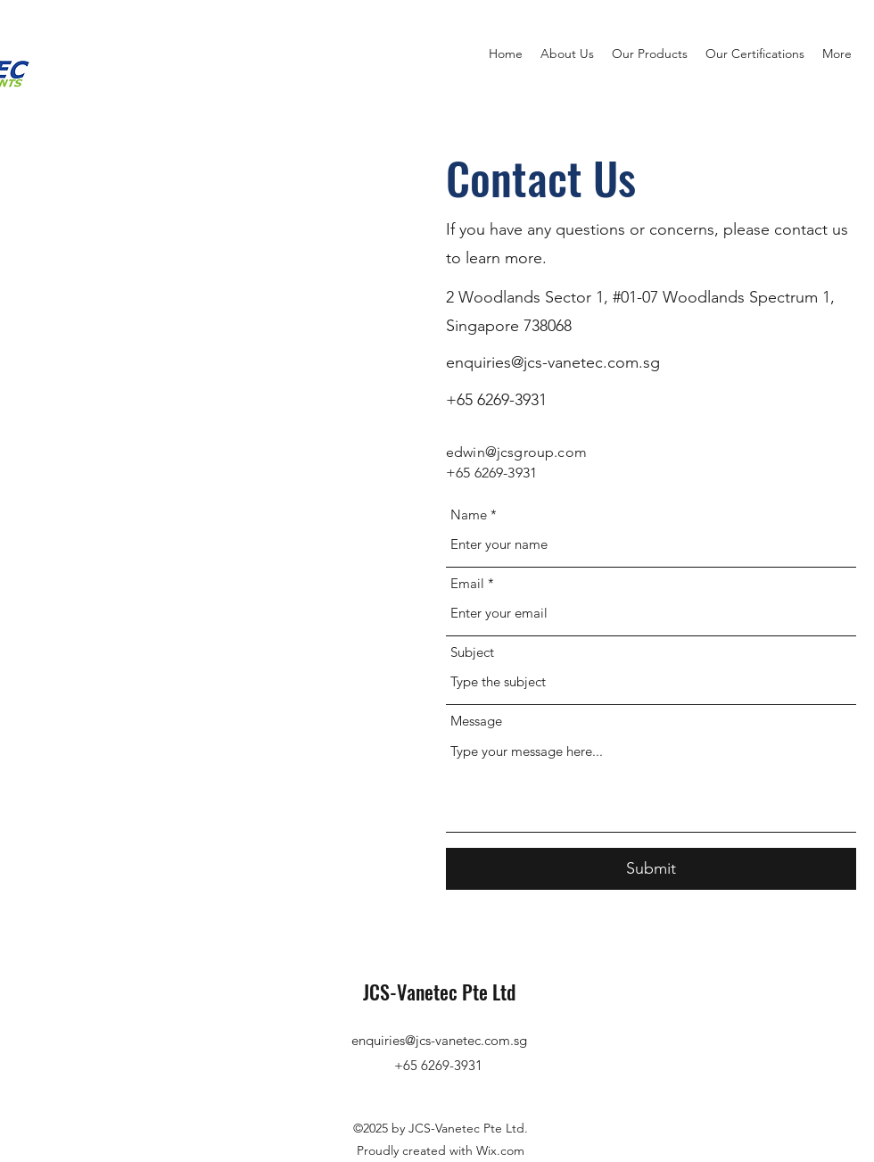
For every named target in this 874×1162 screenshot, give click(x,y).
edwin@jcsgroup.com (516, 452)
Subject (472, 652)
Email (467, 583)
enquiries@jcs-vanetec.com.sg (553, 362)
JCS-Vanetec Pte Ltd (439, 991)
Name (468, 514)
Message (476, 720)
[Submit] (651, 869)
